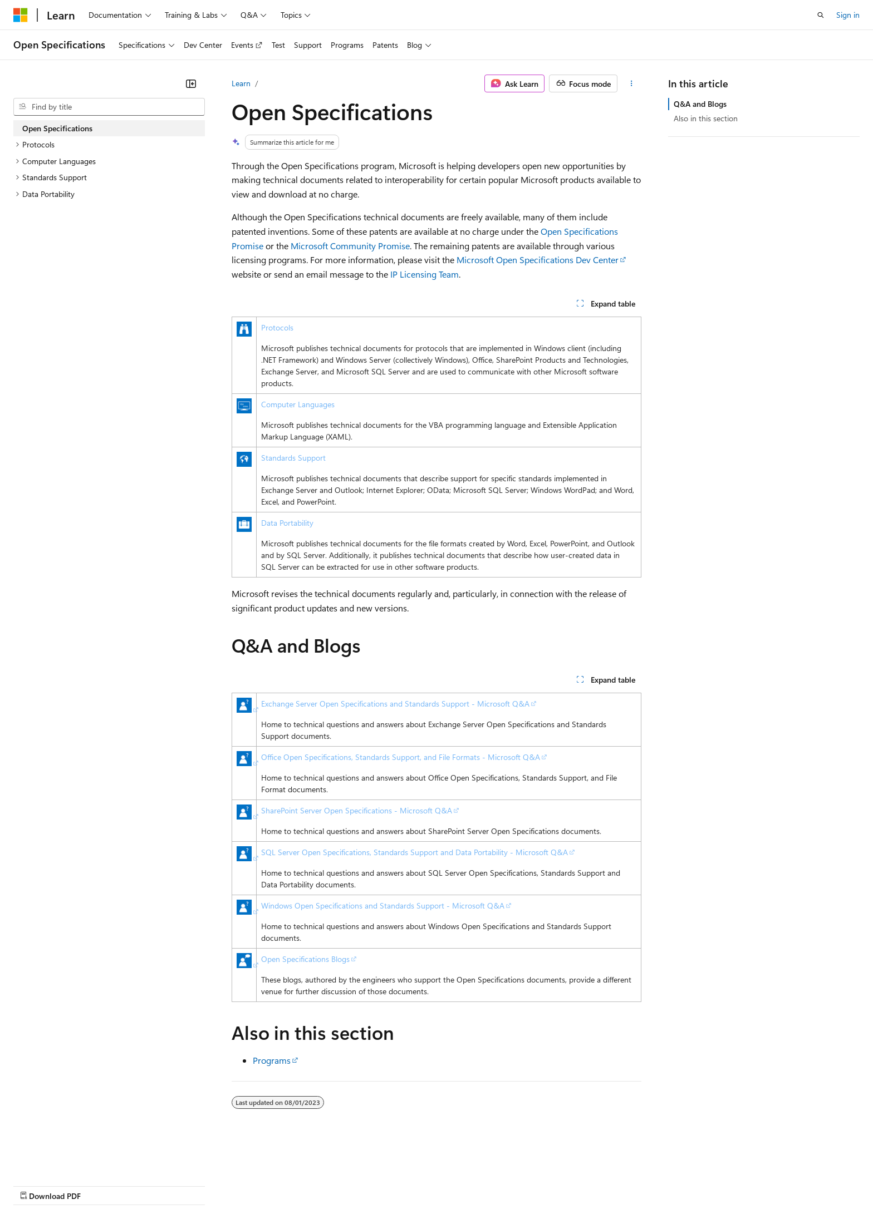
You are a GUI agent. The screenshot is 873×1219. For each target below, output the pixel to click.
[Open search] (821, 15)
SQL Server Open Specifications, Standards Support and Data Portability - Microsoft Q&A (414, 852)
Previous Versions (101, 1185)
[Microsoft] (20, 15)
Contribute (199, 1185)
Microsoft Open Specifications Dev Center (538, 259)
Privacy (243, 1185)
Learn (241, 83)
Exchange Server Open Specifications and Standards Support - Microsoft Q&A (395, 703)
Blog (151, 1185)
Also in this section (706, 118)
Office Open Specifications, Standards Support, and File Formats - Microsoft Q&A (400, 757)
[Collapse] (191, 83)
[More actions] (631, 83)
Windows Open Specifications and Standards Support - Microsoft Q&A (382, 905)
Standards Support (293, 457)
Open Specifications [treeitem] (57, 128)
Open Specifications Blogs (305, 959)
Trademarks (461, 1185)
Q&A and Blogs (700, 103)
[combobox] (109, 107)
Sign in (848, 14)
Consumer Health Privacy (320, 1185)
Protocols (277, 327)
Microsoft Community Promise (350, 245)
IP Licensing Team (424, 274)
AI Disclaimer (35, 1185)
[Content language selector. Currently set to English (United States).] (64, 1158)
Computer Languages (298, 404)
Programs (272, 1060)
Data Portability (287, 522)
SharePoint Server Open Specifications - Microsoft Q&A (356, 810)
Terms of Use (407, 1185)
